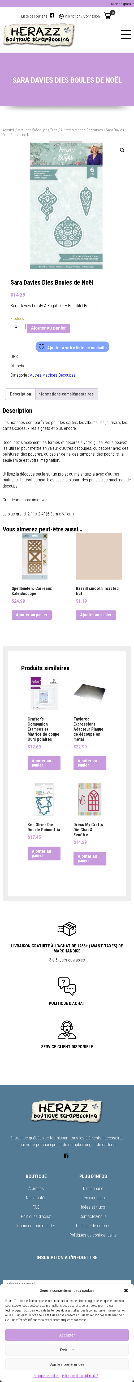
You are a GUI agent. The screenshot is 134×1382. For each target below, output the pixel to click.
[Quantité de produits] (18, 326)
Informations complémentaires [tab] (65, 394)
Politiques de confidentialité (80, 1376)
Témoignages (93, 1197)
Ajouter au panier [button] (31, 614)
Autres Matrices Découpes (81, 130)
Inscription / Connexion (82, 16)
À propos (36, 1188)
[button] (126, 1290)
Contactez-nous (93, 1216)
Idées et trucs (93, 1207)
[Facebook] (52, 15)
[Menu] (126, 34)
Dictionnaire (93, 1188)
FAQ (36, 1207)
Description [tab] (20, 394)
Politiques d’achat (36, 1216)
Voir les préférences (67, 1364)
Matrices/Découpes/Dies (38, 130)
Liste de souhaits (34, 16)
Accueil (9, 130)
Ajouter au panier (48, 328)
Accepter (67, 1335)
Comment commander (36, 1225)
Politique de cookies (46, 1376)
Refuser (67, 1349)
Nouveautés (36, 1197)
